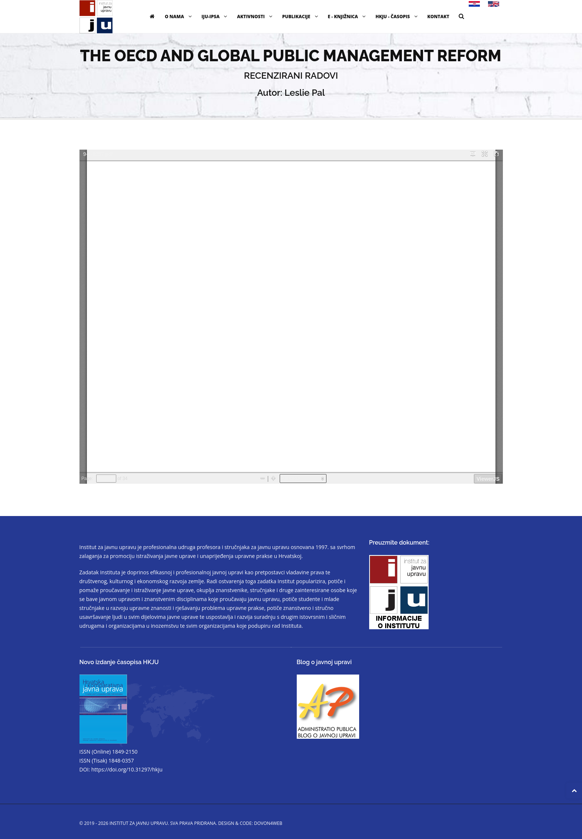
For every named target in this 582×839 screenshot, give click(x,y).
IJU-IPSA (215, 16)
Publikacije (301, 16)
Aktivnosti (255, 16)
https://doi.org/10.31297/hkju (127, 769)
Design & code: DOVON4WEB (250, 823)
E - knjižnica (347, 16)
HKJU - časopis (397, 16)
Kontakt (438, 16)
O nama (179, 16)
